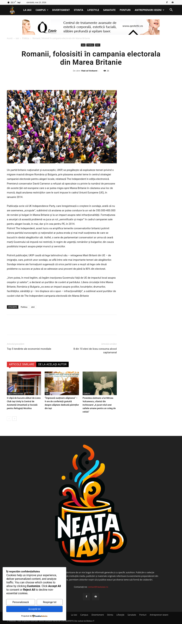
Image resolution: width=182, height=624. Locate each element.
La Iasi (27, 10)
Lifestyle (93, 10)
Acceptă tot (34, 609)
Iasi (17, 38)
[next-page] (14, 418)
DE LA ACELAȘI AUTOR (52, 364)
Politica (25, 38)
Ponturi (125, 10)
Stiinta (78, 10)
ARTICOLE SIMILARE (21, 364)
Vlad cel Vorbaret (89, 70)
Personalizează (21, 602)
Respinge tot (49, 602)
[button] (171, 10)
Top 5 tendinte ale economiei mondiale (29, 348)
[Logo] (14, 10)
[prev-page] (9, 418)
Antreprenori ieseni (149, 10)
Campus (42, 10)
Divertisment (61, 10)
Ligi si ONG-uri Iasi (15, 393)
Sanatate (109, 10)
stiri (33, 307)
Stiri (97, 45)
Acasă (9, 38)
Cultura (87, 393)
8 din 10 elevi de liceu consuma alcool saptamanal (95, 350)
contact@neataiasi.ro (98, 586)
